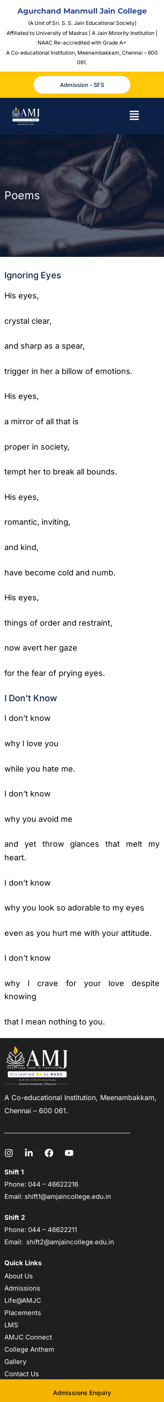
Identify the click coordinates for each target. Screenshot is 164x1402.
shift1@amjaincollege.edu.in (67, 1196)
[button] (134, 116)
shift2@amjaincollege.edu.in (70, 1242)
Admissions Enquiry (82, 1392)
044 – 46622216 (52, 1184)
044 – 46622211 (52, 1229)
